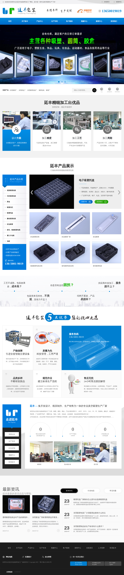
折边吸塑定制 (34, 237)
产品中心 (39, 21)
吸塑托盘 (10, 213)
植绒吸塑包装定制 (36, 266)
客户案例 (69, 21)
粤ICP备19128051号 (46, 562)
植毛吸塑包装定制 (68, 266)
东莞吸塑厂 (13, 90)
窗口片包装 (10, 235)
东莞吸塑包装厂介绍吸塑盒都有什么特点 (89, 513)
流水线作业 (68, 464)
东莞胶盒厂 (22, 90)
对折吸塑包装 (11, 196)
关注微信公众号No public (94, 563)
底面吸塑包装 (11, 190)
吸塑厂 (48, 90)
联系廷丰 (12, 462)
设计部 (97, 464)
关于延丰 (25, 21)
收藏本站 (119, 2)
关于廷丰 (19, 548)
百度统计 (28, 557)
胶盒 (8, 201)
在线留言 (107, 2)
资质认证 (12, 434)
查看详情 (84, 201)
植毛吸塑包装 (97, 266)
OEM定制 (11, 448)
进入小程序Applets (110, 563)
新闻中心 (99, 21)
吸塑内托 (10, 207)
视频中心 (84, 21)
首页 (9, 21)
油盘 (8, 241)
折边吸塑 (10, 224)
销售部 (40, 464)
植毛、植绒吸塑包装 (13, 230)
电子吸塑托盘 (86, 180)
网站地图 (9, 557)
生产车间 (54, 21)
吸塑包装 (41, 90)
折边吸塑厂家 (66, 237)
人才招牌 (101, 548)
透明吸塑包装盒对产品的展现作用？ (15, 517)
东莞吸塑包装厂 (32, 90)
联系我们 (114, 21)
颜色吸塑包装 (11, 218)
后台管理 (48, 557)
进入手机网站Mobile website (76, 563)
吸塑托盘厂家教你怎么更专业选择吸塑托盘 (90, 499)
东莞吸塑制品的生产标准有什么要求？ (88, 526)
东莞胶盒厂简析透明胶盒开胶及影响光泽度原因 (45, 517)
